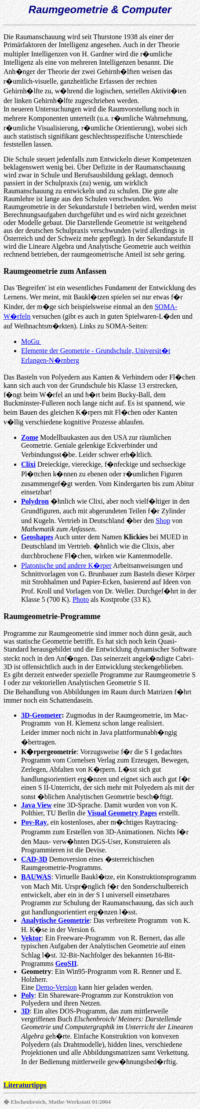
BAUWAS (36, 877)
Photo (81, 599)
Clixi (28, 464)
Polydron (35, 501)
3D (25, 1011)
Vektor (31, 938)
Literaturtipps (25, 1085)
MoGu (31, 341)
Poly (27, 995)
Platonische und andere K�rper (66, 565)
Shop (163, 520)
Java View (36, 805)
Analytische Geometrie (55, 920)
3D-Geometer (41, 715)
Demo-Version (56, 987)
